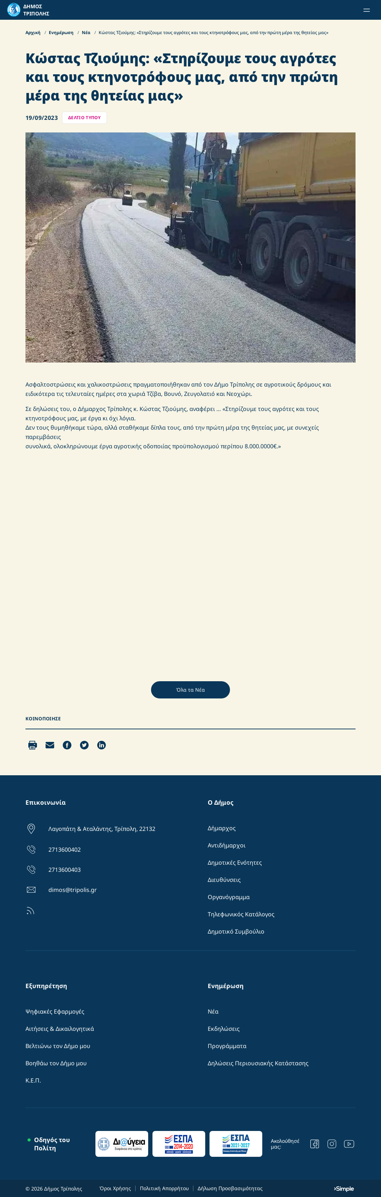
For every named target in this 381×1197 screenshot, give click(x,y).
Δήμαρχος (222, 828)
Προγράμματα (227, 1046)
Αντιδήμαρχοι (226, 845)
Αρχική (33, 32)
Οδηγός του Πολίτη (52, 1144)
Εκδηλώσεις (224, 1029)
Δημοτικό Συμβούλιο (236, 931)
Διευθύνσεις (224, 880)
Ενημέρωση (62, 32)
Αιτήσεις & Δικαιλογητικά (59, 1029)
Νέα (86, 32)
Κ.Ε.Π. (33, 1080)
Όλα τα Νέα (190, 689)
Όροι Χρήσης (115, 1188)
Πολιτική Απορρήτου (164, 1188)
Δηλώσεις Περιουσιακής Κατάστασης (258, 1063)
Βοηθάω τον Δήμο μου (56, 1063)
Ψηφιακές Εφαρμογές (54, 1011)
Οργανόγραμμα (229, 897)
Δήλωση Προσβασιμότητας (230, 1188)
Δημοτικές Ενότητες (235, 862)
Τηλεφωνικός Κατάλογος (241, 914)
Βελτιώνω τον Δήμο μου (57, 1046)
